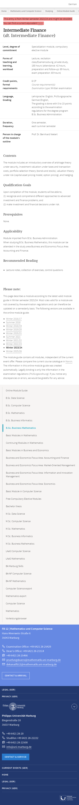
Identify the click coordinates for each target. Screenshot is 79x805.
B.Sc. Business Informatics (19, 420)
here (40, 23)
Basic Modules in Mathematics (21, 435)
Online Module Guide (66, 11)
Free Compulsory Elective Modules (23, 499)
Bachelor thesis (14, 506)
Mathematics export (16, 596)
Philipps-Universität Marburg (14, 706)
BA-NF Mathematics (16, 581)
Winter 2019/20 (14, 329)
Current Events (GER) (15, 768)
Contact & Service (16, 757)
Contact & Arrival (16, 675)
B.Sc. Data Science (15, 398)
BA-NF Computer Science (18, 573)
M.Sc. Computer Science (18, 521)
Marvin (68, 361)
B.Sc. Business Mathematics (21, 428)
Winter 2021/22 (14, 340)
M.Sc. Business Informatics (19, 536)
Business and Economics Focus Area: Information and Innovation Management (39, 474)
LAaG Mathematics (15, 558)
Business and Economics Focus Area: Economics (30, 484)
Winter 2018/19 (14, 326)
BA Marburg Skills (14, 566)
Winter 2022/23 (14, 344)
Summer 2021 (13, 337)
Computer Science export (19, 588)
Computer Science (15, 603)
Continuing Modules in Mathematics (24, 443)
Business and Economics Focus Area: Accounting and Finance (37, 458)
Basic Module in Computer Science (24, 491)
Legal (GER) (8, 689)
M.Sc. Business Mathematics (20, 543)
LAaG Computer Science (18, 551)
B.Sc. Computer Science (18, 405)
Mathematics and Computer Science (25, 11)
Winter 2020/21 (14, 333)
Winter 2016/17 (14, 319)
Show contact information (74, 706)
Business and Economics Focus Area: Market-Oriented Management (40, 465)
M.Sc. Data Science (15, 514)
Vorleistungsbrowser (16, 618)
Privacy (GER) (10, 696)
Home (4, 11)
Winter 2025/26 (14, 351)
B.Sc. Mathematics (15, 413)
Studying (49, 11)
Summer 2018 (13, 322)
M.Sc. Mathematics (15, 529)
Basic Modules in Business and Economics (27, 450)
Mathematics (12, 611)
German (72, 4)
